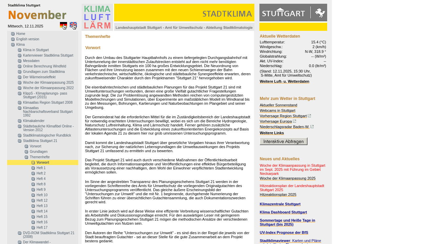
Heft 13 (42, 206)
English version (27, 39)
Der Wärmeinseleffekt (39, 77)
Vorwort (35, 146)
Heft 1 (41, 168)
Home (20, 34)
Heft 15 (42, 217)
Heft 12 (42, 200)
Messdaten (31, 61)
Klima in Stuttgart (36, 50)
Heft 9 (41, 189)
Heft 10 (42, 195)
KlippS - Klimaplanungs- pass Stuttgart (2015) (45, 95)
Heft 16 (42, 222)
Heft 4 (41, 179)
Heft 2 (41, 173)
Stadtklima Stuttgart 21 (40, 141)
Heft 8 (41, 184)
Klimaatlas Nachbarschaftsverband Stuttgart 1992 (47, 111)
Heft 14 (42, 211)
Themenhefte (40, 157)
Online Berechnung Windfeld (44, 66)
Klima (20, 44)
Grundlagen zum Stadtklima (44, 72)
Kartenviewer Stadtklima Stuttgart (48, 55)
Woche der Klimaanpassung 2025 (48, 82)
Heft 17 (42, 227)
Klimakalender (33, 121)
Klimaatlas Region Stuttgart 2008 (47, 102)
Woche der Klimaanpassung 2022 (48, 88)
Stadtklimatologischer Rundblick (47, 135)
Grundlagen (38, 152)
